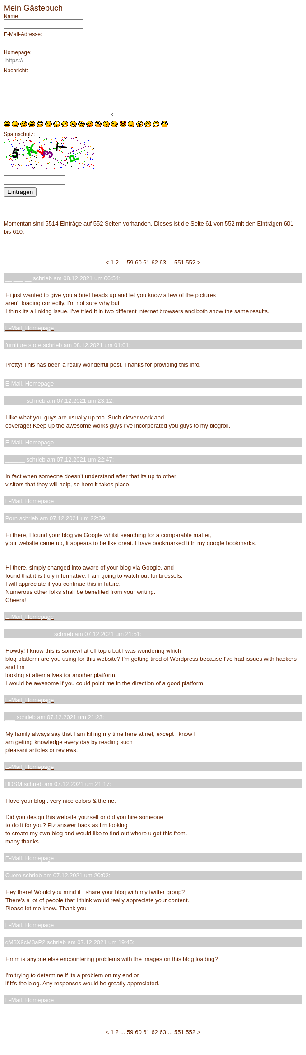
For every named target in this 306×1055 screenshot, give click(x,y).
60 (138, 270)
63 (162, 270)
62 (154, 270)
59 (130, 270)
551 (179, 270)
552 (190, 270)
